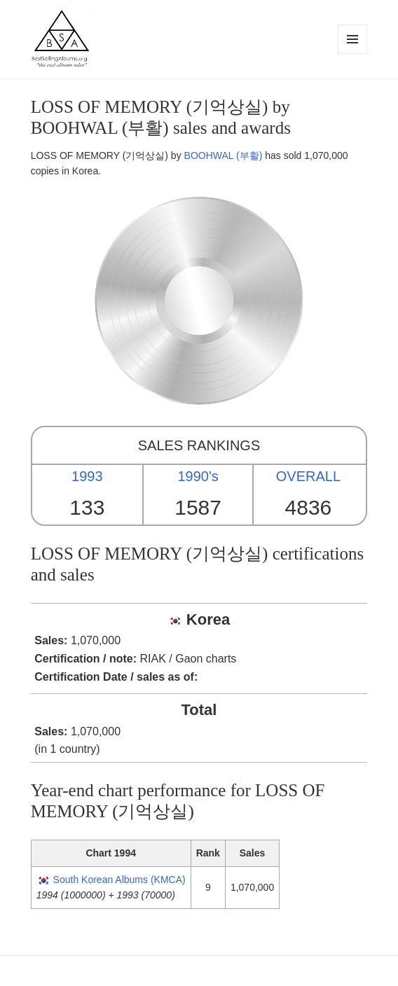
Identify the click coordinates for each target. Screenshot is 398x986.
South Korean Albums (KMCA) (119, 879)
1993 (87, 476)
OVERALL (308, 476)
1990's (197, 476)
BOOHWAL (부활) (223, 155)
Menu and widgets (352, 53)
